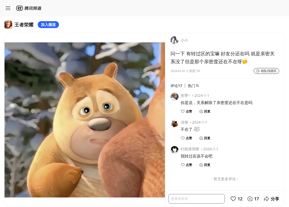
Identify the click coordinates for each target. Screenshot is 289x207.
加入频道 (48, 24)
